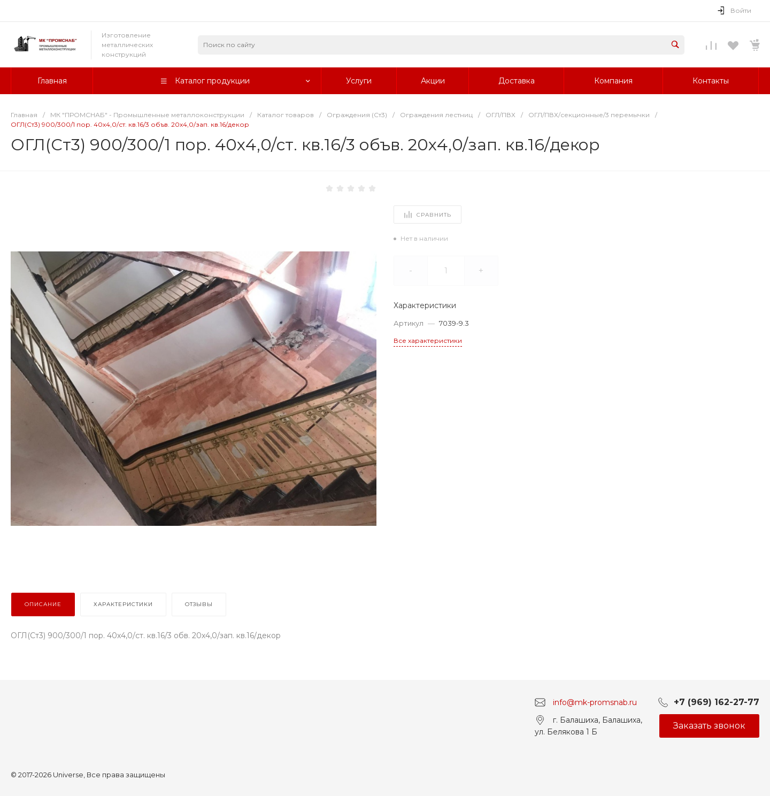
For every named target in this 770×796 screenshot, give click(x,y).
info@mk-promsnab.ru (595, 702)
